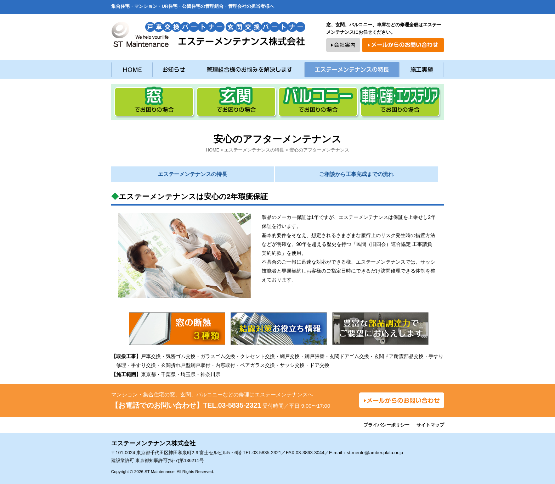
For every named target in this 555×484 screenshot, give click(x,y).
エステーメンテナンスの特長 (254, 150)
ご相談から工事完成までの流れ (356, 174)
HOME (212, 150)
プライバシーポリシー (386, 425)
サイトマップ (430, 425)
